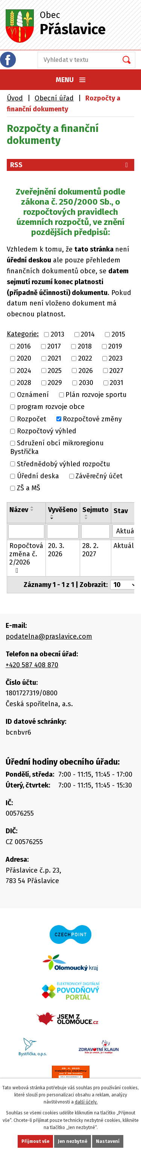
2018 (85, 346)
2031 (116, 383)
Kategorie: (23, 334)
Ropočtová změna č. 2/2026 (26, 558)
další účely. (86, 1102)
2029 (55, 383)
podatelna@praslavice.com (49, 636)
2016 (24, 346)
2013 (57, 334)
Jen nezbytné (72, 1141)
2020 (24, 359)
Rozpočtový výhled (46, 431)
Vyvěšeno (62, 510)
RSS (70, 165)
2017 (54, 346)
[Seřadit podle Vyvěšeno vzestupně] (52, 515)
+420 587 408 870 (32, 665)
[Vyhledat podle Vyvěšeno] (63, 531)
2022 (85, 359)
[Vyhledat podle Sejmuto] (95, 531)
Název (18, 510)
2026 (86, 371)
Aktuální (127, 546)
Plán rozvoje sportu (96, 395)
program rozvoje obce (51, 407)
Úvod (15, 98)
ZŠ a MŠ (28, 488)
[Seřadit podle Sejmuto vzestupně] (86, 515)
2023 (116, 359)
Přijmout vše (35, 1141)
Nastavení (108, 1141)
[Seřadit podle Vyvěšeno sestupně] (52, 518)
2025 (55, 371)
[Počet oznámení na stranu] (123, 585)
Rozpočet (31, 419)
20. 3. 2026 (56, 550)
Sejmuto (95, 510)
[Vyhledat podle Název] (26, 531)
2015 (118, 334)
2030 (86, 383)
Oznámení (33, 395)
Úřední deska (38, 476)
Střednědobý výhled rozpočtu (63, 464)
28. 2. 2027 (90, 550)
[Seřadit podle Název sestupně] (32, 510)
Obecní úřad (54, 98)
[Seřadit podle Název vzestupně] (32, 507)
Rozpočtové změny (92, 419)
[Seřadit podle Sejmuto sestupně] (86, 518)
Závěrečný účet (99, 476)
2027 (116, 371)
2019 (115, 346)
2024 (24, 371)
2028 (24, 383)
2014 (88, 334)
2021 (54, 359)
